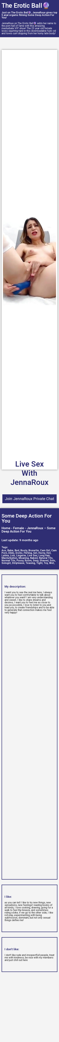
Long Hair (44, 555)
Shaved (44, 560)
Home (6, 528)
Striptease (18, 563)
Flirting (28, 552)
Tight (39, 563)
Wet (51, 563)
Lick (12, 555)
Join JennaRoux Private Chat (29, 499)
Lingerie (21, 555)
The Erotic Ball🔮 (26, 5)
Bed (17, 550)
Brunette (33, 550)
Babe (10, 550)
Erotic (19, 552)
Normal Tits (8, 560)
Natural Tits (46, 557)
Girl (35, 552)
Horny (41, 552)
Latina (5, 555)
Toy (46, 563)
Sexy (35, 560)
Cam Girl (45, 550)
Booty (23, 550)
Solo (52, 560)
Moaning (24, 557)
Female (18, 528)
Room (28, 560)
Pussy (20, 560)
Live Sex (32, 555)
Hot (48, 552)
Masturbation (9, 557)
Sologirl (6, 563)
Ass (4, 550)
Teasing (30, 563)
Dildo (11, 552)
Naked (34, 557)
